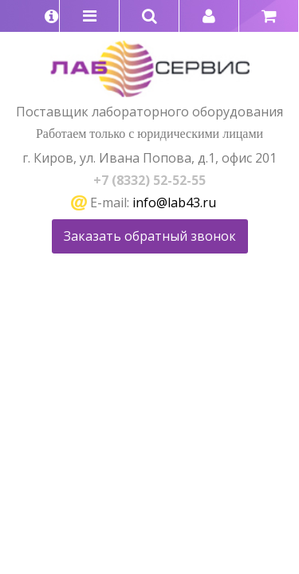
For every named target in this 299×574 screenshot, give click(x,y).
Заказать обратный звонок (150, 236)
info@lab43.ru (174, 202)
